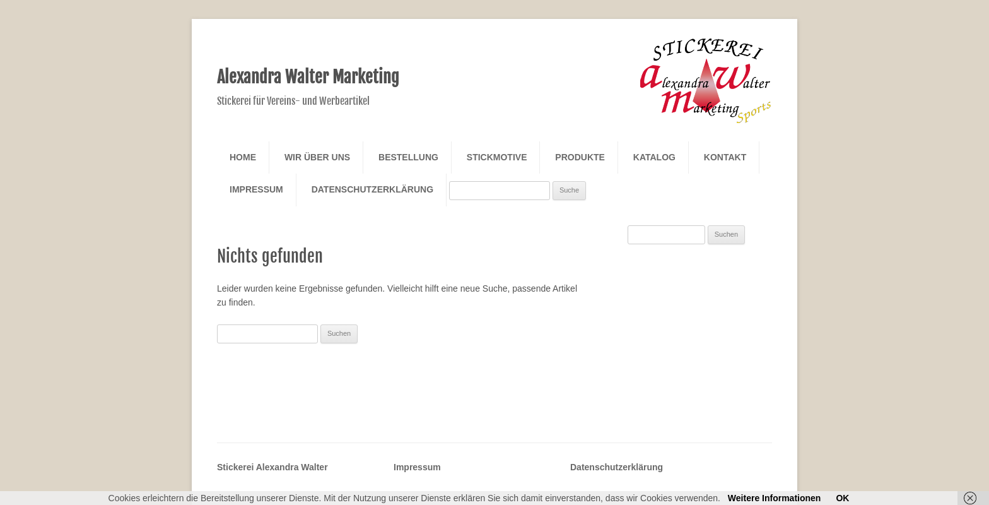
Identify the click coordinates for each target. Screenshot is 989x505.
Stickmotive (497, 157)
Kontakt (725, 157)
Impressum (256, 189)
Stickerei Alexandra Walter (272, 467)
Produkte (580, 157)
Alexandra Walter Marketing (308, 77)
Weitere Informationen (774, 498)
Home (243, 157)
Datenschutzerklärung (372, 189)
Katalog (654, 157)
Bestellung (408, 157)
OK (842, 498)
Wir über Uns (317, 157)
